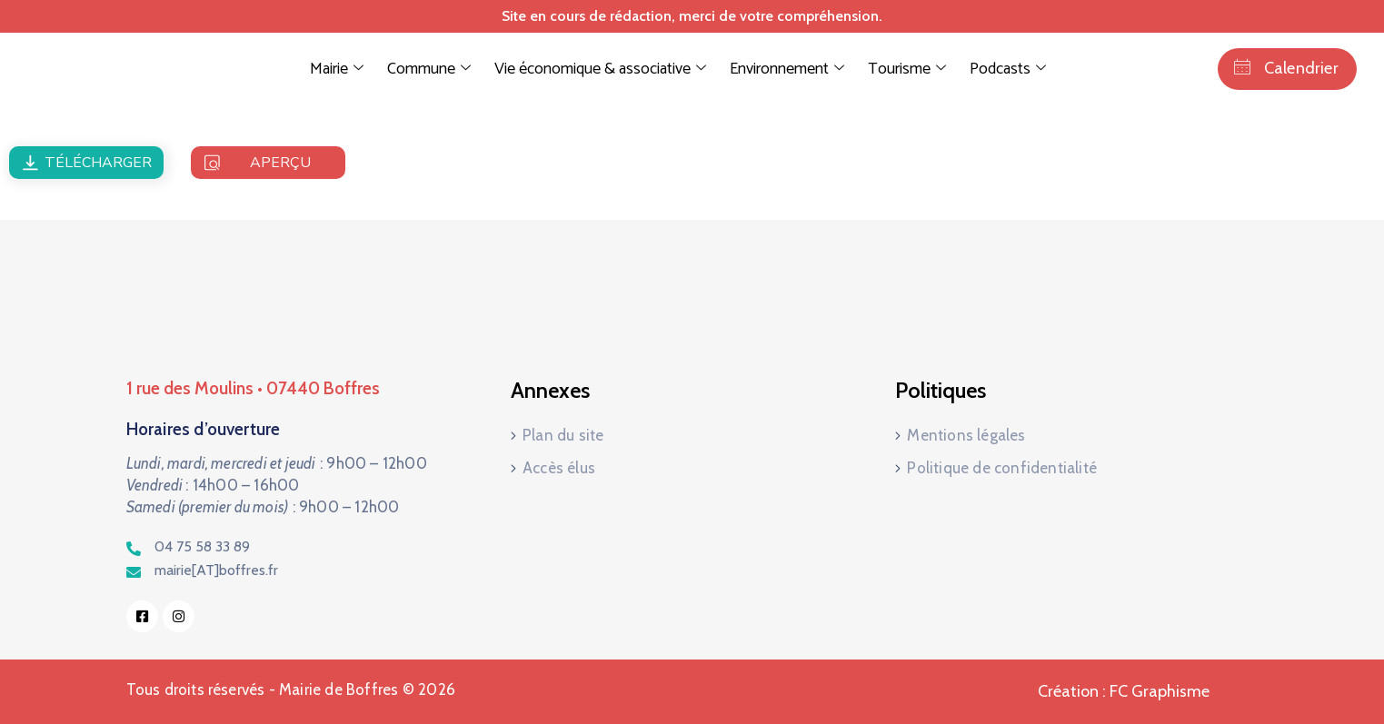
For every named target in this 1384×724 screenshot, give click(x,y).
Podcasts (1008, 69)
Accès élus (559, 468)
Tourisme (907, 69)
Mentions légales (966, 435)
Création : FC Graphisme (1124, 691)
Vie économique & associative (600, 69)
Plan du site (563, 435)
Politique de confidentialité (1002, 468)
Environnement (787, 69)
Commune (429, 69)
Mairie (336, 69)
